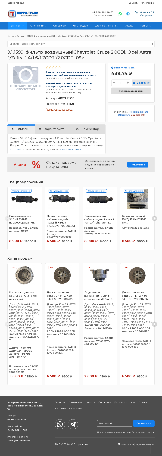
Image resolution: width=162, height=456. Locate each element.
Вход (134, 2)
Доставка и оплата (105, 25)
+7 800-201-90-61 (17, 419)
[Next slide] (154, 218)
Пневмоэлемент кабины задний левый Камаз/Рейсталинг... (99, 219)
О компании (37, 25)
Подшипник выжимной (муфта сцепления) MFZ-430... (99, 296)
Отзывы (129, 25)
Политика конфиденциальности (136, 444)
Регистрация (147, 2)
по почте (16, 149)
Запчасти (16, 25)
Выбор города (15, 3)
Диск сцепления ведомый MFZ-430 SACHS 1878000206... (135, 296)
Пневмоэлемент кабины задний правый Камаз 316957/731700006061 (61, 221)
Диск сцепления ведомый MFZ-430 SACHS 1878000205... (60, 296)
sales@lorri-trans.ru (18, 440)
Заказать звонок (103, 15)
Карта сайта (75, 408)
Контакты (145, 25)
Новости (90, 402)
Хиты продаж (80, 25)
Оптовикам (59, 25)
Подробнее (138, 164)
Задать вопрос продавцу (59, 109)
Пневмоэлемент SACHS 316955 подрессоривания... (22, 219)
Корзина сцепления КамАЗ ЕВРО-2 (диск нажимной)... (23, 296)
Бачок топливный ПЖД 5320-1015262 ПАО (134, 219)
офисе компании (70, 149)
